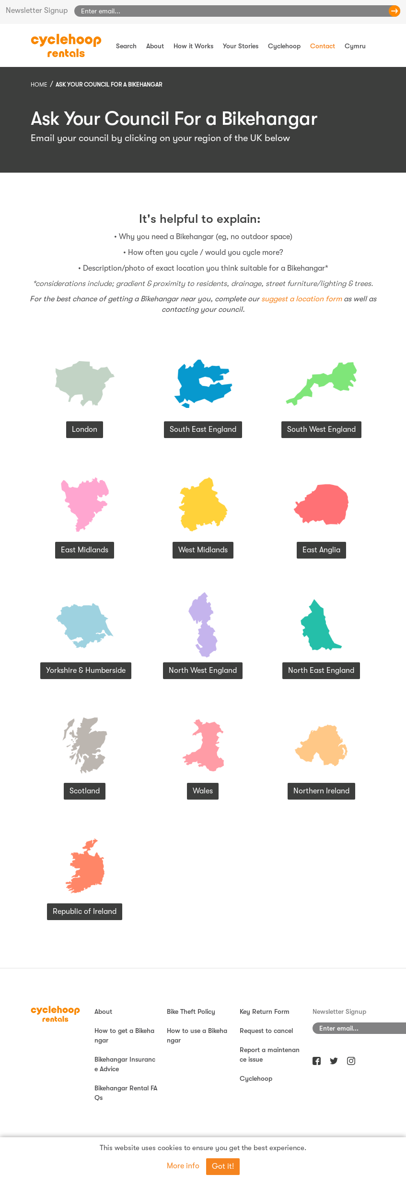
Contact (322, 46)
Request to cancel (266, 1030)
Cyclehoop (284, 46)
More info (183, 1166)
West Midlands (203, 550)
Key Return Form (265, 1011)
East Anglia (321, 550)
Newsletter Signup (37, 10)
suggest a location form (301, 299)
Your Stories (240, 46)
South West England (321, 429)
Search (126, 46)
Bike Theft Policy (191, 1011)
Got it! (223, 1166)
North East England (321, 670)
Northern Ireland (321, 791)
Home (39, 84)
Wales (203, 791)
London (84, 429)
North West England (203, 670)
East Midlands (84, 550)
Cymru (355, 46)
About (155, 46)
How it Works (193, 46)
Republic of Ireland (84, 911)
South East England (203, 429)
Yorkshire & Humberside (86, 670)
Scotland (85, 791)
